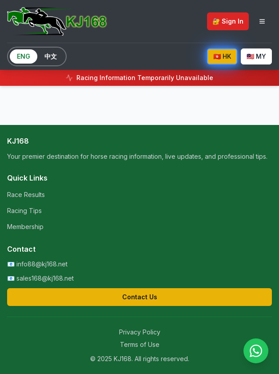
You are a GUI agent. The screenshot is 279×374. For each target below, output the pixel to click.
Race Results (26, 194)
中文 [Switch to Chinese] (50, 56)
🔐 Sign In (227, 21)
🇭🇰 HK (222, 56)
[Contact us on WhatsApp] (255, 350)
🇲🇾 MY (256, 56)
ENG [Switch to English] (23, 56)
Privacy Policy (139, 332)
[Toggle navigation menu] (262, 21)
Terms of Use (139, 344)
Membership (25, 226)
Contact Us (139, 297)
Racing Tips (24, 210)
